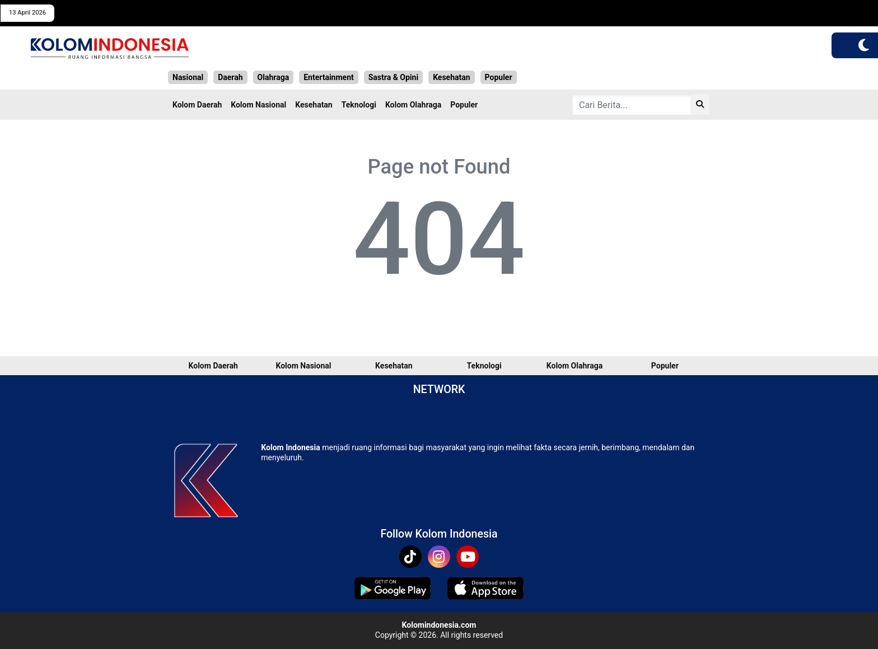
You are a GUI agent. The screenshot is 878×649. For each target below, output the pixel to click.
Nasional (187, 77)
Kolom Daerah (197, 104)
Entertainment (328, 77)
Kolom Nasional (258, 104)
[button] (863, 45)
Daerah (230, 77)
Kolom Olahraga (413, 104)
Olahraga (273, 77)
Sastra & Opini (393, 77)
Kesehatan (451, 77)
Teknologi (359, 104)
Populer (498, 77)
